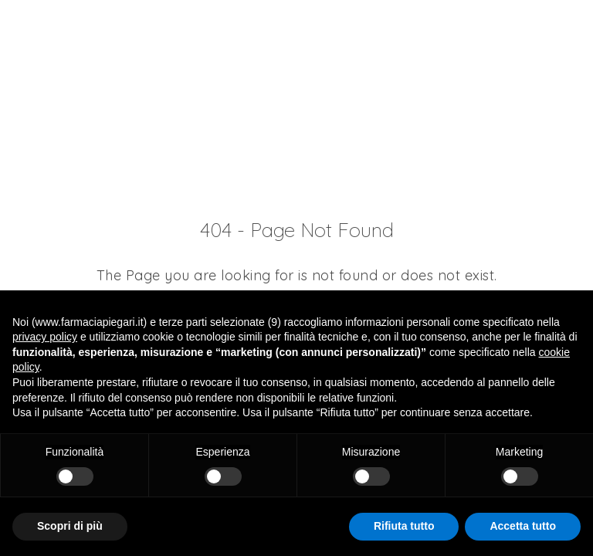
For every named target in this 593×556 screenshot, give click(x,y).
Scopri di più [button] (70, 526)
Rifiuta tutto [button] (404, 526)
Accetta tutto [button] (523, 526)
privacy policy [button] (44, 337)
